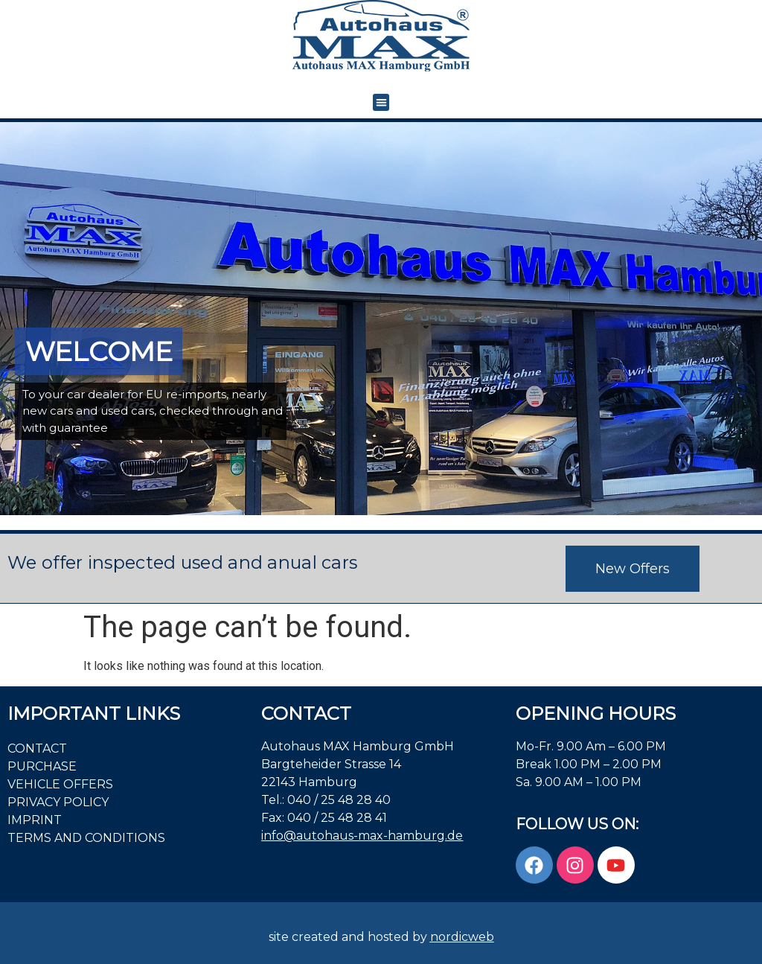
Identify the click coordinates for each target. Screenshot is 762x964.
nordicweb (462, 937)
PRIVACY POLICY (58, 802)
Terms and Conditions (86, 838)
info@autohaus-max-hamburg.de (362, 836)
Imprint (34, 820)
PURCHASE (42, 766)
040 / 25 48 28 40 (339, 800)
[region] (381, 319)
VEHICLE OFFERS (60, 784)
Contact (37, 748)
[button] (381, 102)
